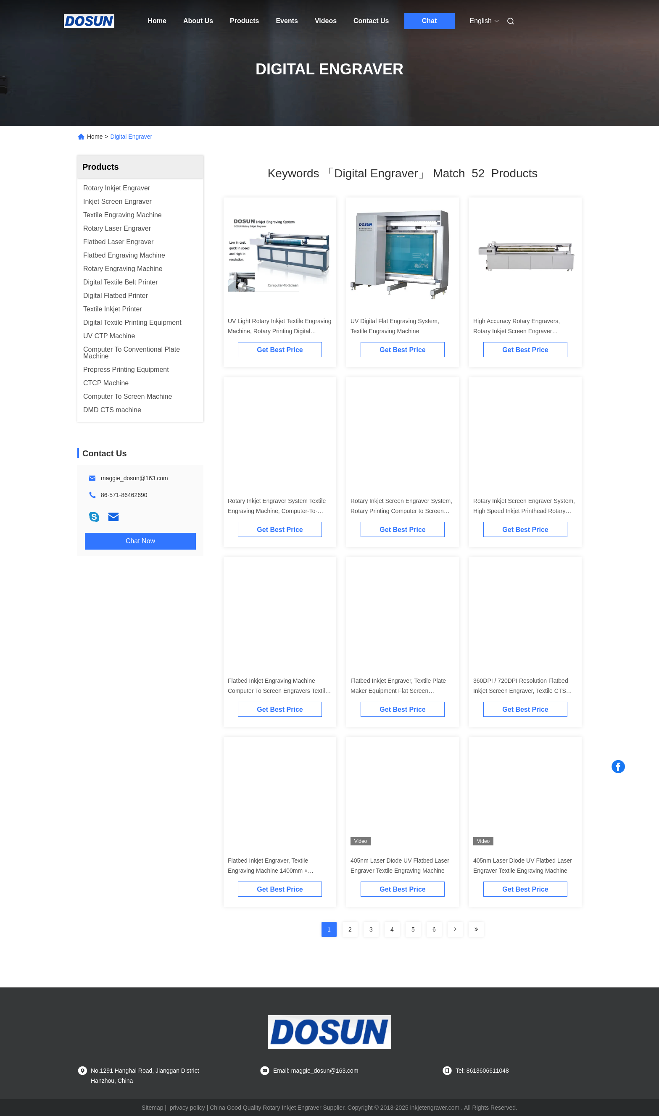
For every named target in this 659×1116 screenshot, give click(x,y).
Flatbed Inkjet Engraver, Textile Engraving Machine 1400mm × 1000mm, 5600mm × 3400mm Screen (277, 870)
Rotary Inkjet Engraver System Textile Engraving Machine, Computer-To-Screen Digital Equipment (277, 510)
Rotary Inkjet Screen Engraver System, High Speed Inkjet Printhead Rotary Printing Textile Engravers (524, 510)
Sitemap (152, 1107)
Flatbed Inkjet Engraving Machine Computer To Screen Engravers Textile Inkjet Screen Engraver (278, 690)
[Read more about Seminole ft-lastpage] (476, 929)
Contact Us (371, 20)
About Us (198, 20)
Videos (326, 20)
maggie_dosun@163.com (134, 478)
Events (287, 20)
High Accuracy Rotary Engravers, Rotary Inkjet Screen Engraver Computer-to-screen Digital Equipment (523, 331)
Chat (429, 20)
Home (157, 20)
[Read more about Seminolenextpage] (455, 929)
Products (244, 20)
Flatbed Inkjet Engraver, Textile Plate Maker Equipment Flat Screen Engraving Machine (398, 690)
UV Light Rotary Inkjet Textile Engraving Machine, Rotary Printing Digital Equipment (279, 331)
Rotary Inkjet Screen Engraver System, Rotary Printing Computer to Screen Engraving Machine (401, 510)
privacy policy (187, 1107)
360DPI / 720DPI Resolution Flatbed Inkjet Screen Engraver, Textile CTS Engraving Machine (520, 690)
